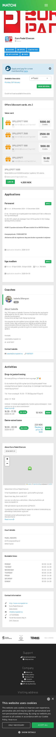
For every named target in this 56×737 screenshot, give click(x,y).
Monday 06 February (12, 82)
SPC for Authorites (28, 684)
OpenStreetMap (37, 484)
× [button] (53, 699)
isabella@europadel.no (15, 354)
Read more (9, 408)
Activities (33, 50)
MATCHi (9, 5)
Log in (10, 182)
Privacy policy (28, 674)
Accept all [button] (43, 725)
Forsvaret (9, 203)
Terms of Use (28, 677)
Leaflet (28, 484)
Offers (21, 50)
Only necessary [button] (16, 725)
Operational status (28, 657)
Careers (28, 679)
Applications (12, 54)
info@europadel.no (16, 612)
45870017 (29, 354)
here (26, 71)
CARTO (50, 484)
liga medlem (11, 261)
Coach (25, 54)
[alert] (28, 716)
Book (48, 413)
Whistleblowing (28, 681)
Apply (48, 203)
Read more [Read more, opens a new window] (12, 719)
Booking (10, 50)
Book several (44, 86)
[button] (30, 468)
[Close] (50, 68)
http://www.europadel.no (18, 603)
